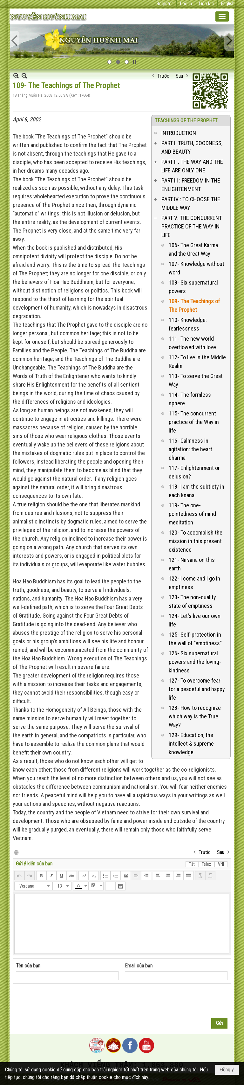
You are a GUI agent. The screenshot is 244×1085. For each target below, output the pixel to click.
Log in (186, 4)
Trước (163, 76)
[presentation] (64, 999)
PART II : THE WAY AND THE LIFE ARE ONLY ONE (192, 166)
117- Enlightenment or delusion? (194, 472)
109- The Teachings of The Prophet (194, 305)
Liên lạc (206, 4)
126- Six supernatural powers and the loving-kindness (195, 662)
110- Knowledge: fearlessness (188, 324)
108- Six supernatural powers (193, 286)
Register (164, 4)
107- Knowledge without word (196, 268)
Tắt (192, 864)
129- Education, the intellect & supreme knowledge (191, 743)
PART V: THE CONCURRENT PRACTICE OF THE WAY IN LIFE (191, 226)
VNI (221, 864)
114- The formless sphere (190, 399)
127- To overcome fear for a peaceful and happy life (197, 689)
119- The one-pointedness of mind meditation (192, 514)
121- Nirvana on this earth (192, 564)
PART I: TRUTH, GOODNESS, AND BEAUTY (191, 147)
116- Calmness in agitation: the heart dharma (190, 449)
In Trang (16, 852)
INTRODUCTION (178, 133)
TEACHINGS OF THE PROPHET (186, 121)
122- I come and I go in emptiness (194, 582)
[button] (222, 16)
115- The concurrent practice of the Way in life (194, 422)
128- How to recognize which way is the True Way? (195, 716)
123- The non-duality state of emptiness (192, 601)
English (227, 4)
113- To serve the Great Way (196, 380)
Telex (206, 864)
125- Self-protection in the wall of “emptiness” (195, 638)
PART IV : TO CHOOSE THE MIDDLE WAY (190, 203)
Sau (179, 76)
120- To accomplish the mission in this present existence (195, 541)
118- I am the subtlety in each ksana (196, 490)
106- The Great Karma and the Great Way (193, 249)
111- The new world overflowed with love (192, 342)
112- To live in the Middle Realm (197, 361)
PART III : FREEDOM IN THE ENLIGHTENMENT (190, 184)
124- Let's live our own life (194, 620)
